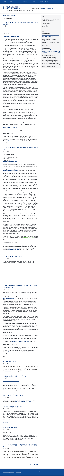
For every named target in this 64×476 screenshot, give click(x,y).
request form (8, 371)
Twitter (55, 8)
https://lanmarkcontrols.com (10, 127)
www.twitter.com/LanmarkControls (23, 401)
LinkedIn (60, 8)
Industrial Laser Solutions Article (11, 381)
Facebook (56, 8)
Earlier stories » (34, 464)
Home (4, 15)
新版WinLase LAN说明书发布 (12, 361)
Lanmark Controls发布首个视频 (12, 256)
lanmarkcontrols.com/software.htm (20, 341)
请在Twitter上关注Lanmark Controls (13, 395)
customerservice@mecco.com (46, 8)
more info (5, 422)
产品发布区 (13, 15)
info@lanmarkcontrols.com (10, 161)
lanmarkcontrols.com (13, 140)
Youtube (58, 8)
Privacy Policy (18, 472)
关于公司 (8, 15)
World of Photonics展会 (10, 427)
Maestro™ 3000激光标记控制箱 (12, 407)
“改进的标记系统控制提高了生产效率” (15, 376)
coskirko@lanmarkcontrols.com (11, 36)
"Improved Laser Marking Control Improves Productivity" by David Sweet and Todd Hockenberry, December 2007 (51, 51)
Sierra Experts (9, 473)
